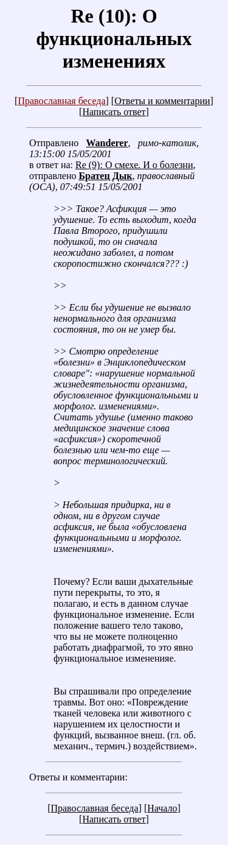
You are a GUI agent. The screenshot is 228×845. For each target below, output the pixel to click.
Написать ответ (113, 112)
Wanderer (107, 143)
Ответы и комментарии (162, 101)
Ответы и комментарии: (78, 777)
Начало (162, 808)
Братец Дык (105, 176)
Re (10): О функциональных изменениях (114, 38)
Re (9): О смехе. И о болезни (134, 165)
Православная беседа (61, 101)
